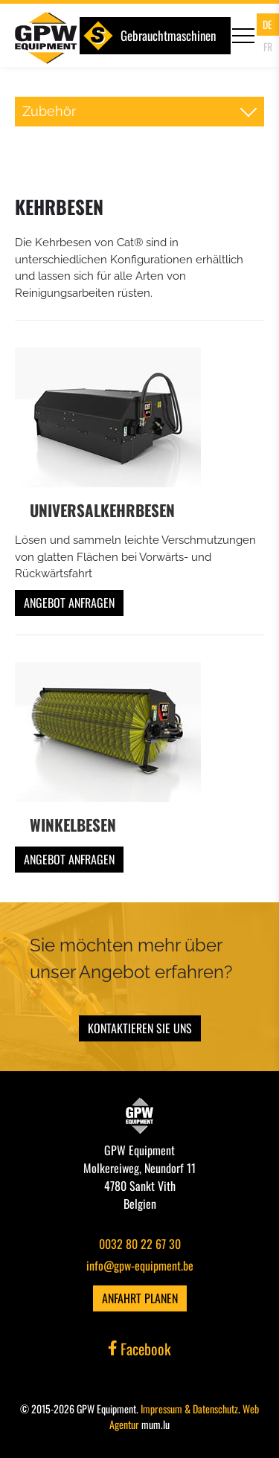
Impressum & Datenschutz (189, 1408)
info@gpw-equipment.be (139, 1265)
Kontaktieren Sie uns (140, 1028)
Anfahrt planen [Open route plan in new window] (140, 1298)
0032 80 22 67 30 (140, 1244)
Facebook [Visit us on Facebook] (140, 1348)
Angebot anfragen (69, 602)
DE (267, 24)
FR (267, 46)
